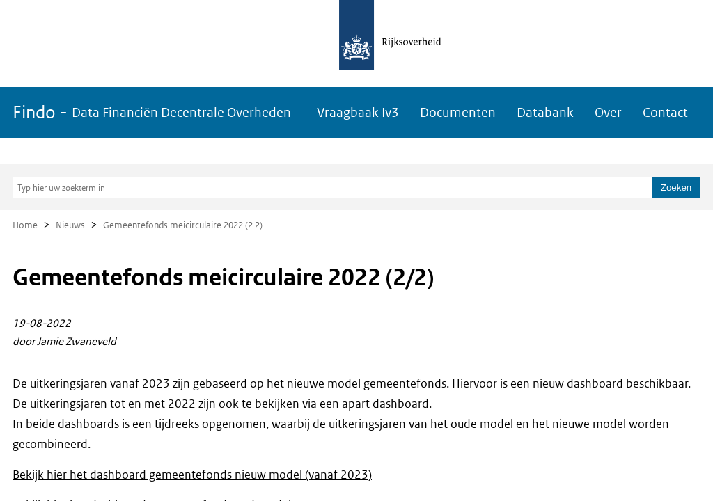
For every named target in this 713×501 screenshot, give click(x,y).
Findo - (152, 112)
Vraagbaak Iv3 (358, 112)
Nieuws (70, 225)
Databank (545, 112)
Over (608, 112)
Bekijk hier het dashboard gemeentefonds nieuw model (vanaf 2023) (192, 474)
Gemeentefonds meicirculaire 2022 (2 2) (183, 225)
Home (25, 225)
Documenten (458, 112)
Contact (665, 112)
